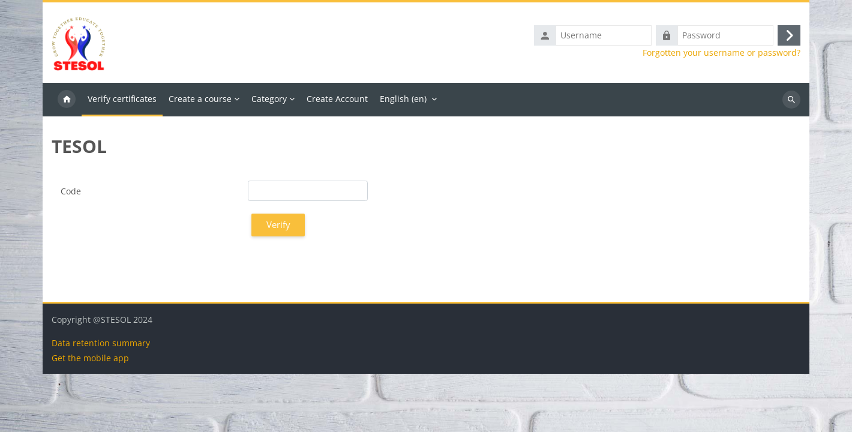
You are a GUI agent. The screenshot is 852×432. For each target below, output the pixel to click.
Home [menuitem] (67, 99)
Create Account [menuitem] (337, 98)
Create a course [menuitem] (200, 98)
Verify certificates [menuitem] (122, 98)
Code (71, 191)
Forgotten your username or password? (721, 52)
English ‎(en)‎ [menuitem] (403, 98)
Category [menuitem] (269, 98)
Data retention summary (101, 401)
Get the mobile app (90, 416)
